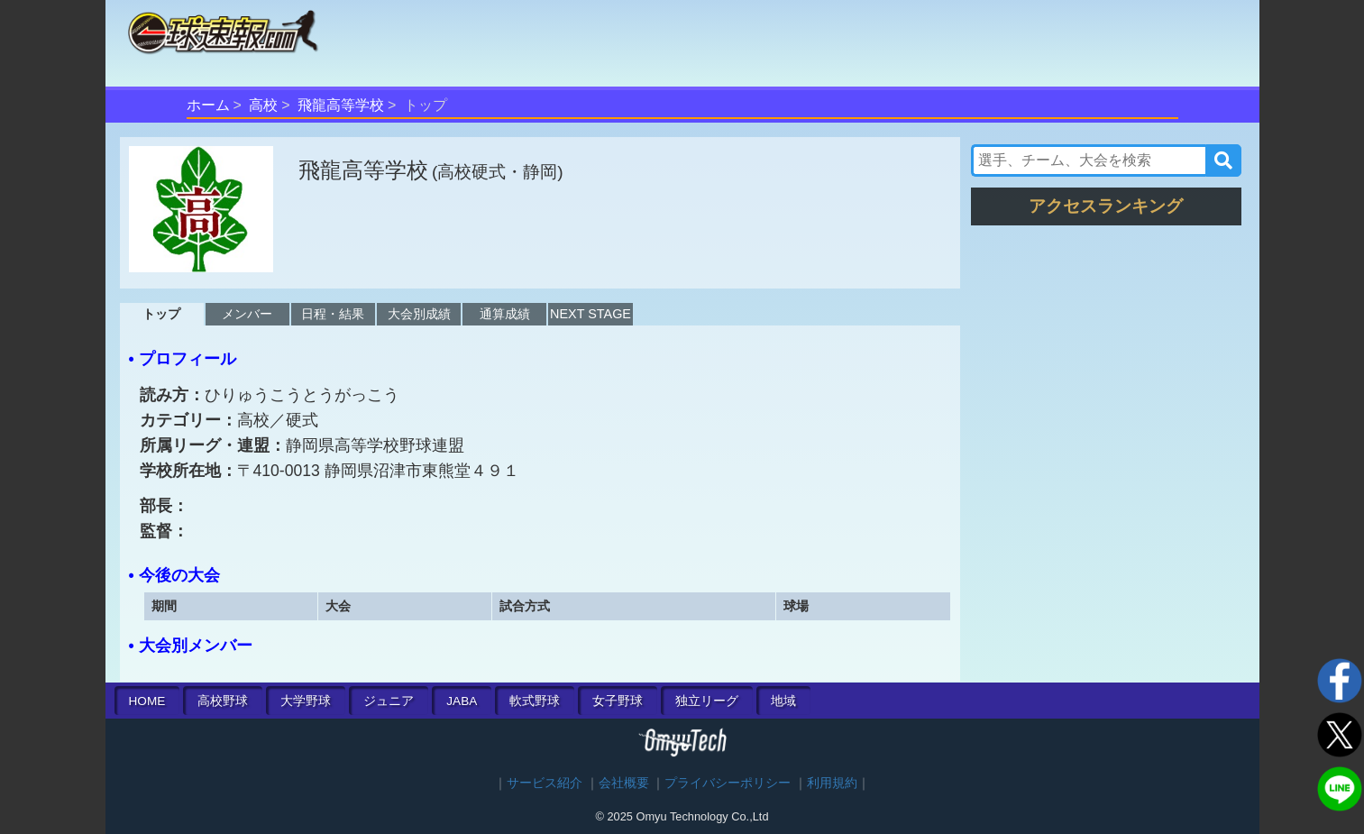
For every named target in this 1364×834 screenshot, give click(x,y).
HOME (147, 701)
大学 (305, 701)
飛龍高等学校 (341, 105)
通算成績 (505, 314)
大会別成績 (419, 314)
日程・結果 (332, 314)
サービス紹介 (544, 783)
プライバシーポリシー (727, 783)
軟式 (534, 701)
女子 (617, 701)
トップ (161, 314)
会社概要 (624, 783)
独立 (706, 701)
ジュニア (388, 701)
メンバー (247, 314)
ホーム (208, 105)
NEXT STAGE (590, 314)
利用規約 (832, 783)
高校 (263, 105)
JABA (461, 701)
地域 (783, 701)
